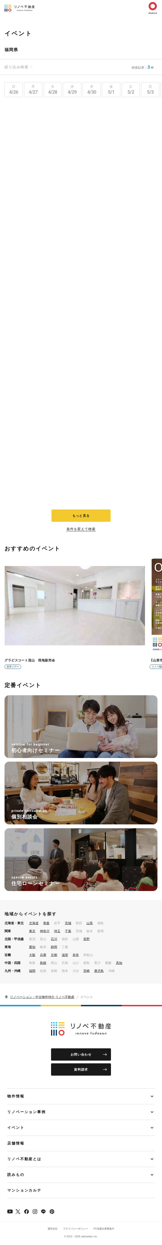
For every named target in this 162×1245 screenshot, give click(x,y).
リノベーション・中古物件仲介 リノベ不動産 (42, 997)
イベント (16, 1128)
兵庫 (43, 955)
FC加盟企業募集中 (103, 1228)
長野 (86, 939)
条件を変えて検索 (80, 529)
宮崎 (86, 971)
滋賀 (65, 955)
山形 (89, 923)
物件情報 (16, 1096)
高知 (119, 963)
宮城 (68, 923)
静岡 (54, 947)
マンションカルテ (24, 1190)
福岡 (32, 971)
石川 (54, 939)
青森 (46, 923)
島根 (43, 963)
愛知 (32, 947)
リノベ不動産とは (24, 1159)
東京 (32, 931)
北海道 (34, 923)
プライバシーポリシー (75, 1228)
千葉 (68, 931)
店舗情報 (16, 1143)
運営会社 (53, 1228)
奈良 (76, 955)
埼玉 (57, 931)
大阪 (32, 955)
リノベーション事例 (26, 1112)
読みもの (16, 1175)
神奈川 (44, 931)
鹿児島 (99, 971)
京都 (54, 955)
